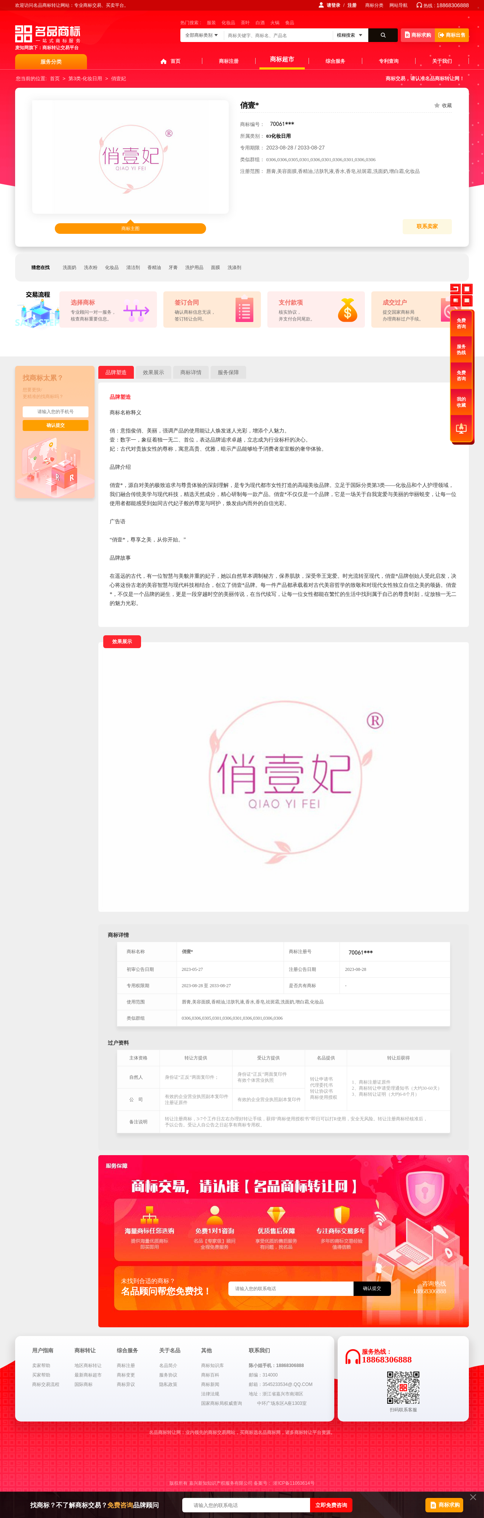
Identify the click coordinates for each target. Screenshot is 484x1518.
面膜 (215, 267)
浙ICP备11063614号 (293, 1483)
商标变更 (126, 1375)
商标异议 (126, 1384)
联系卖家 (427, 226)
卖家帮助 (41, 1365)
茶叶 (245, 22)
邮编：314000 (263, 1375)
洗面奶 (69, 267)
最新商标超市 (88, 1375)
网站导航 (398, 5)
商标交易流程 (45, 1384)
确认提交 (56, 425)
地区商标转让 (88, 1365)
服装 (211, 22)
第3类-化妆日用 (85, 78)
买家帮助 (41, 1375)
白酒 (260, 22)
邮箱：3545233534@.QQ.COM (280, 1384)
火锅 (274, 22)
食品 (289, 22)
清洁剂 (133, 267)
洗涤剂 (234, 267)
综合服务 (335, 61)
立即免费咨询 (331, 1505)
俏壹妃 (118, 78)
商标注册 (229, 61)
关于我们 (442, 61)
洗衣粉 (91, 267)
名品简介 (168, 1365)
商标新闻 (210, 1384)
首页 (175, 61)
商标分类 (374, 5)
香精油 (154, 267)
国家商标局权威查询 (221, 1403)
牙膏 (173, 267)
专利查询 (389, 61)
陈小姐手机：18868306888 (276, 1365)
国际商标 (83, 1384)
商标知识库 (212, 1365)
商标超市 (282, 59)
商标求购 (418, 34)
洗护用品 (194, 267)
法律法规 (210, 1394)
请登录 (333, 5)
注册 (352, 5)
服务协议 (168, 1375)
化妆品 (228, 22)
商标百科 (210, 1375)
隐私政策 (168, 1384)
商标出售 (451, 35)
